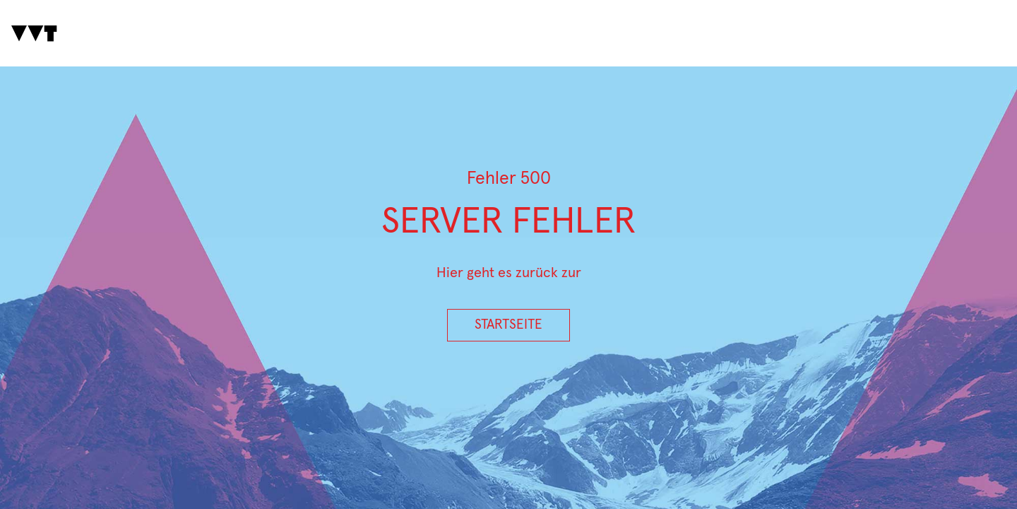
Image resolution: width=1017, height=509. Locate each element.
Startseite (508, 325)
